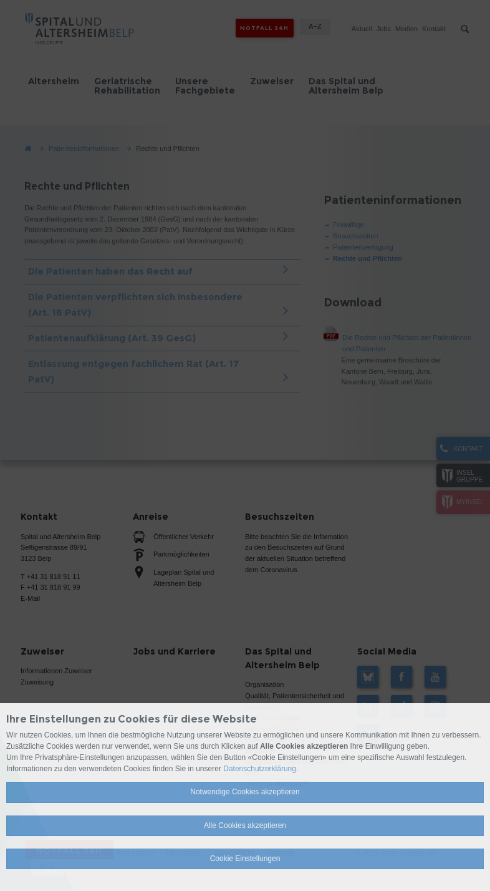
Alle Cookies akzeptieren (245, 825)
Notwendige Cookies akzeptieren (244, 791)
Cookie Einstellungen (245, 858)
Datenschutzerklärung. (260, 768)
